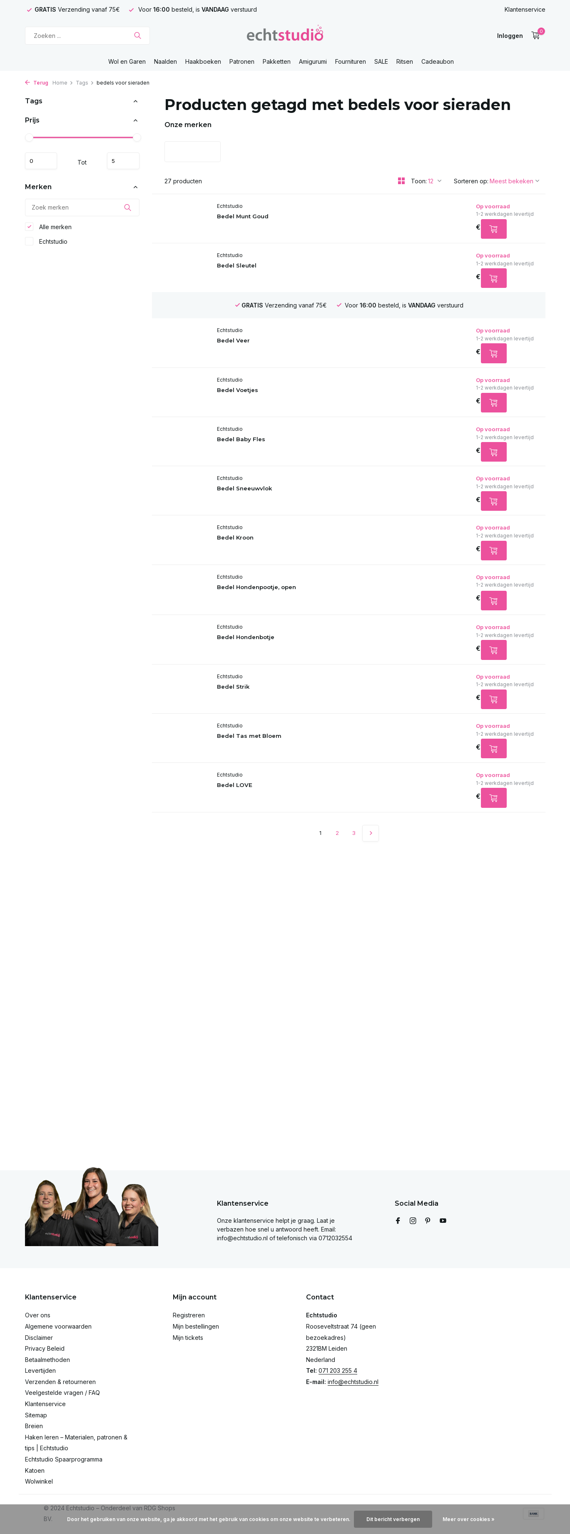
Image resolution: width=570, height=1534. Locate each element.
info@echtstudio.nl (353, 1381)
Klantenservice (525, 9)
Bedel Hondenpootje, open (284, 604)
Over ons (37, 1315)
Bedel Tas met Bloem (274, 759)
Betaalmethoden (47, 1359)
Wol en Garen (127, 61)
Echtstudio (46, 244)
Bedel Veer (256, 320)
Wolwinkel (39, 1481)
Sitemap (36, 1415)
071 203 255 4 (338, 1370)
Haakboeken (203, 61)
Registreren (189, 1315)
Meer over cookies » (469, 1519)
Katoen (35, 1470)
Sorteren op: (471, 181)
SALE (381, 61)
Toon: (419, 181)
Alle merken (48, 230)
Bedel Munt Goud (267, 217)
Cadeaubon (437, 61)
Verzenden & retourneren (60, 1381)
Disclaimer (39, 1337)
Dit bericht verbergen (393, 1519)
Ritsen (404, 61)
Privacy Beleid (45, 1348)
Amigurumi (313, 61)
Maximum (119, 160)
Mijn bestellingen (196, 1326)
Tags (85, 83)
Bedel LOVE (258, 811)
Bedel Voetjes (261, 398)
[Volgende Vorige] (370, 860)
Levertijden (40, 1370)
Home (62, 83)
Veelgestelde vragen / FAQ (62, 1392)
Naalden (165, 61)
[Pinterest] (428, 1221)
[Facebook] (398, 1221)
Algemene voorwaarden (58, 1326)
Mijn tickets (188, 1337)
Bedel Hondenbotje (271, 656)
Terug (36, 83)
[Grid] (401, 180)
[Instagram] (413, 1221)
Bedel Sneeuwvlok (269, 501)
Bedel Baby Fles (265, 449)
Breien (34, 1425)
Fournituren (350, 61)
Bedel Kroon (258, 553)
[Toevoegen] (488, 231)
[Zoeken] (87, 36)
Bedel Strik (256, 708)
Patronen (241, 61)
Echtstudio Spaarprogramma (63, 1459)
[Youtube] (443, 1221)
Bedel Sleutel (260, 268)
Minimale (45, 160)
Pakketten (277, 61)
